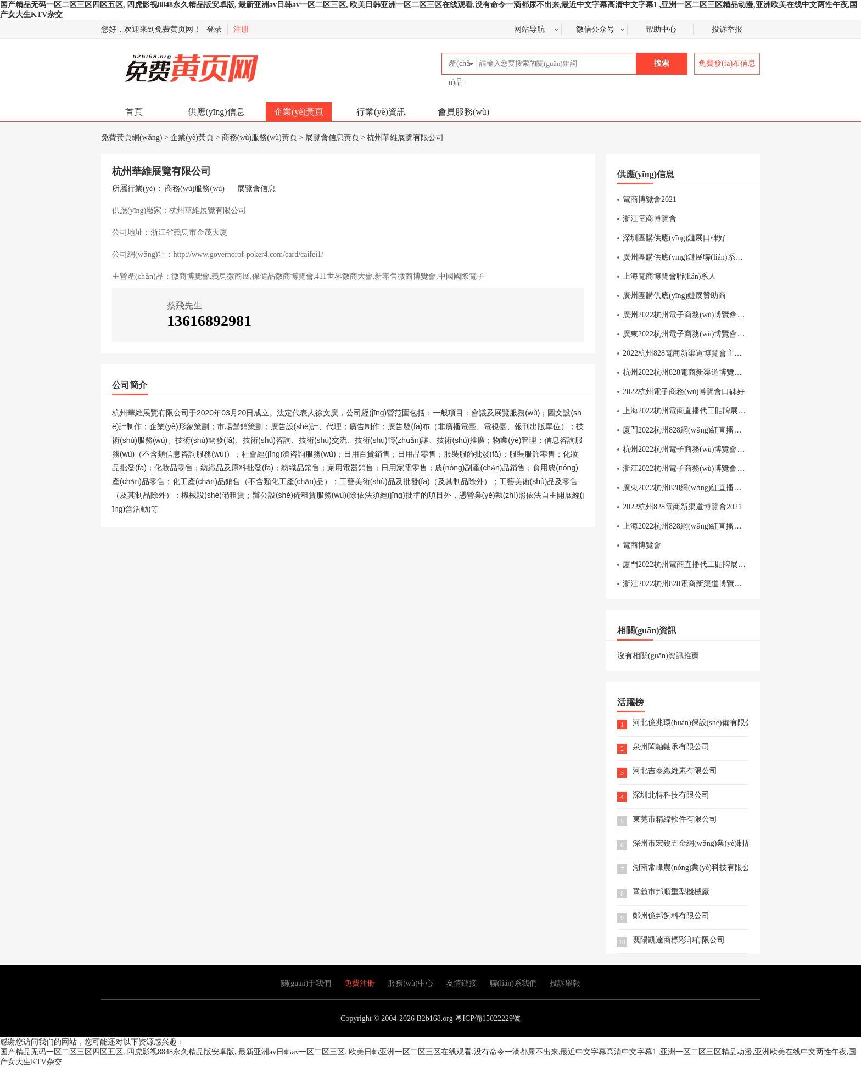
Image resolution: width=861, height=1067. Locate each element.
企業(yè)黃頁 (298, 111)
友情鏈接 (461, 983)
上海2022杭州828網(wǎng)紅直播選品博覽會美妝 (705, 526)
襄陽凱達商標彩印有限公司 (679, 940)
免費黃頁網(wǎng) (167, 63)
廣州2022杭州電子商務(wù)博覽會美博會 (691, 315)
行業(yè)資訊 (381, 111)
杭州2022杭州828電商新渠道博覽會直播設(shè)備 (705, 372)
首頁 (134, 111)
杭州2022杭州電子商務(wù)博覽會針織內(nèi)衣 (702, 449)
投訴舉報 (565, 983)
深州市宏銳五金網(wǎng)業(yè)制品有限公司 (690, 844)
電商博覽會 (642, 545)
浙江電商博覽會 (650, 219)
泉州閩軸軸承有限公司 (671, 747)
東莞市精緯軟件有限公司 (675, 819)
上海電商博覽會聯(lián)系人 (669, 276)
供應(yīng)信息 (216, 111)
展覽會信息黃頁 (332, 137)
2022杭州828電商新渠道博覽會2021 (682, 507)
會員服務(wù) (463, 111)
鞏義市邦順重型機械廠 (671, 892)
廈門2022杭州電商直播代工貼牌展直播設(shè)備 (703, 564)
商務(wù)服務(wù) (195, 188)
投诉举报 (727, 29)
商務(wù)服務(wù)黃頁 (259, 137)
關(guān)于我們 (306, 983)
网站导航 (529, 29)
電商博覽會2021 (650, 199)
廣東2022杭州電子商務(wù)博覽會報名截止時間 (703, 334)
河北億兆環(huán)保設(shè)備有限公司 (690, 723)
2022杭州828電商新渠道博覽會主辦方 (686, 353)
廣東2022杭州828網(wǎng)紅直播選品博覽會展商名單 (713, 488)
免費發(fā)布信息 (727, 63)
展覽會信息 (256, 188)
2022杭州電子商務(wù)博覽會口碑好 (684, 392)
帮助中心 (661, 29)
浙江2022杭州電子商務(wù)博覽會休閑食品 (695, 468)
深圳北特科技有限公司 (671, 795)
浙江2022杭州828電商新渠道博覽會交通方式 (698, 584)
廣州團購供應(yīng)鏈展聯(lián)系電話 (687, 257)
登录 (214, 29)
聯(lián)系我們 (513, 983)
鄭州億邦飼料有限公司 (671, 916)
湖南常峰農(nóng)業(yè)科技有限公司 (690, 868)
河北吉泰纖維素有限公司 (675, 771)
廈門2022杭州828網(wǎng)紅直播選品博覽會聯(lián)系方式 (721, 430)
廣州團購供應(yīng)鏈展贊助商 (674, 295)
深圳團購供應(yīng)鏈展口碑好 (674, 238)
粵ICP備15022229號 (488, 1018)
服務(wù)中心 (410, 983)
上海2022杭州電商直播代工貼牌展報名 (688, 411)
